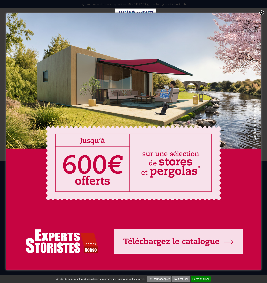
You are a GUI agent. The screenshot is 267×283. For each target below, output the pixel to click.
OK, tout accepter (159, 279)
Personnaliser (200, 279)
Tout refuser (181, 279)
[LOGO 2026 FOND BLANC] (135, 10)
